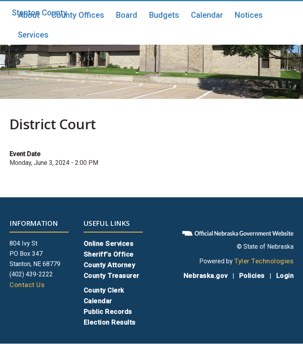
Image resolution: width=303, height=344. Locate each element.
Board (126, 15)
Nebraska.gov (205, 276)
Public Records (108, 312)
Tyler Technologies (264, 261)
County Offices (77, 15)
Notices (249, 15)
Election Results (110, 322)
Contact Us (27, 285)
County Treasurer (111, 276)
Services (33, 35)
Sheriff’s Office (109, 254)
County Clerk (104, 290)
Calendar (207, 15)
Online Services (109, 244)
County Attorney (109, 265)
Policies (252, 276)
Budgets (164, 15)
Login (285, 276)
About (28, 15)
